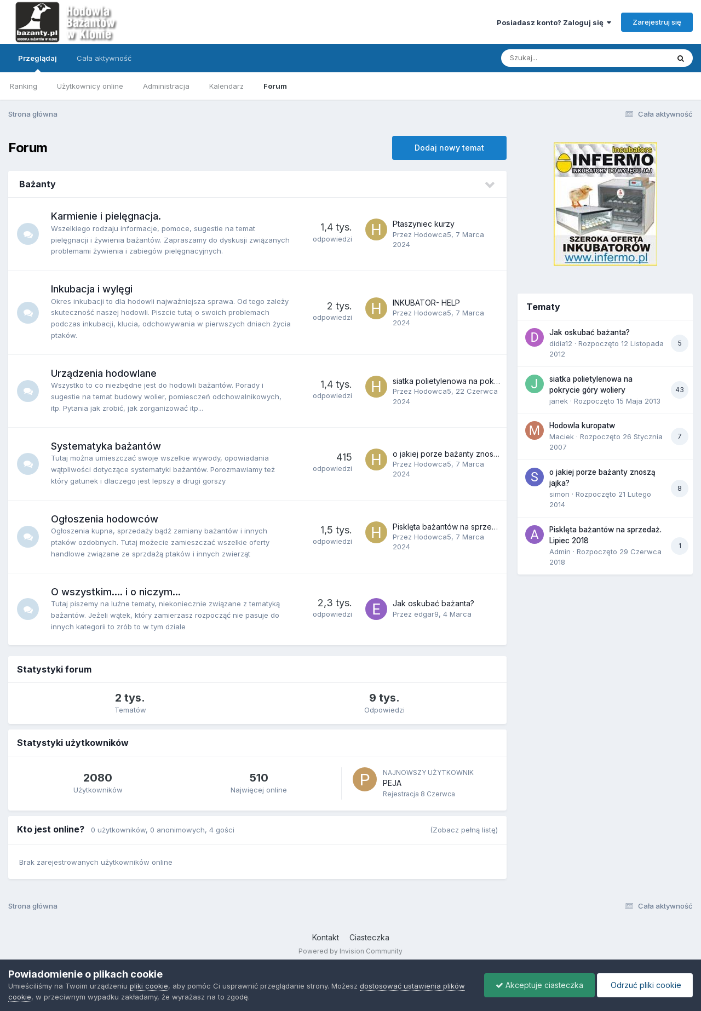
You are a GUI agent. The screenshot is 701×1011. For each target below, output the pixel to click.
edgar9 (426, 614)
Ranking (23, 86)
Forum (275, 86)
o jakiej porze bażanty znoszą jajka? (459, 453)
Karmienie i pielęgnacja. (106, 216)
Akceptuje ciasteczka (539, 985)
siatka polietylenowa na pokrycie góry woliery (476, 381)
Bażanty (37, 184)
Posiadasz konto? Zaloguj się (554, 22)
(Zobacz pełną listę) (464, 829)
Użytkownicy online (90, 86)
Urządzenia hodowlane (104, 373)
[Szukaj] (558, 58)
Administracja (166, 86)
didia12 (560, 343)
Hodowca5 (432, 234)
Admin (560, 551)
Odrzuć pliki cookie (644, 985)
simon (559, 494)
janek (558, 401)
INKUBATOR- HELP (426, 302)
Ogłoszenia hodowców (104, 519)
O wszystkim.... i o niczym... (116, 592)
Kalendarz (226, 86)
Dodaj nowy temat (449, 147)
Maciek (561, 436)
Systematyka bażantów (106, 446)
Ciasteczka (369, 937)
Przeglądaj (37, 63)
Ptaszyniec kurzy (424, 223)
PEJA (392, 783)
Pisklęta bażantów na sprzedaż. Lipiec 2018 (471, 526)
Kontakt (325, 937)
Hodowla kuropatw (582, 425)
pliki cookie (149, 985)
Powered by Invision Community (350, 951)
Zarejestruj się (657, 22)
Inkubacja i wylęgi (92, 289)
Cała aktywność (104, 58)
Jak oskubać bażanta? (433, 603)
